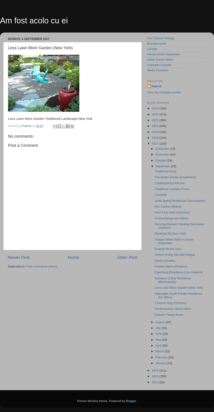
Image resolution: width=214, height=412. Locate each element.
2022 (155, 114)
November (162, 154)
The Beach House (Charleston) (175, 177)
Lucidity (152, 49)
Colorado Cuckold (159, 65)
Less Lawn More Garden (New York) (179, 287)
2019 (155, 132)
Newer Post (19, 257)
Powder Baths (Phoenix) (171, 266)
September (163, 166)
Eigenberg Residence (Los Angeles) (179, 272)
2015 (155, 376)
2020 (155, 126)
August (160, 322)
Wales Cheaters (158, 70)
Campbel (161, 194)
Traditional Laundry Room (172, 189)
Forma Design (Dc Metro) (172, 218)
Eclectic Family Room (169, 314)
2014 (155, 382)
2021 (155, 120)
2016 (155, 370)
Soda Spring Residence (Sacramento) (180, 200)
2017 (155, 143)
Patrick (157, 86)
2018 (155, 137)
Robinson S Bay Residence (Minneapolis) (173, 280)
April (158, 345)
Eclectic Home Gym (168, 249)
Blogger (131, 401)
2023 (155, 108)
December (162, 148)
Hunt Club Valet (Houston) (172, 212)
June (159, 333)
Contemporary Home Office (173, 308)
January (161, 363)
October (161, 160)
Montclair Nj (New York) (170, 233)
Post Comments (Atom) (42, 266)
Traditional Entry (166, 171)
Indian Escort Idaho (160, 59)
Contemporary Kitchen (170, 183)
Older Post (127, 257)
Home (73, 257)
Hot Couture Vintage (160, 38)
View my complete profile (164, 92)
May (158, 339)
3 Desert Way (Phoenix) (171, 303)
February (161, 357)
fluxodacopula (156, 43)
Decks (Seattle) (165, 260)
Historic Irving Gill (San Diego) (175, 254)
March (160, 351)
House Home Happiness (163, 54)
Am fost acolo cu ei (34, 20)
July (158, 328)
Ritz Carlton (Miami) (168, 206)
